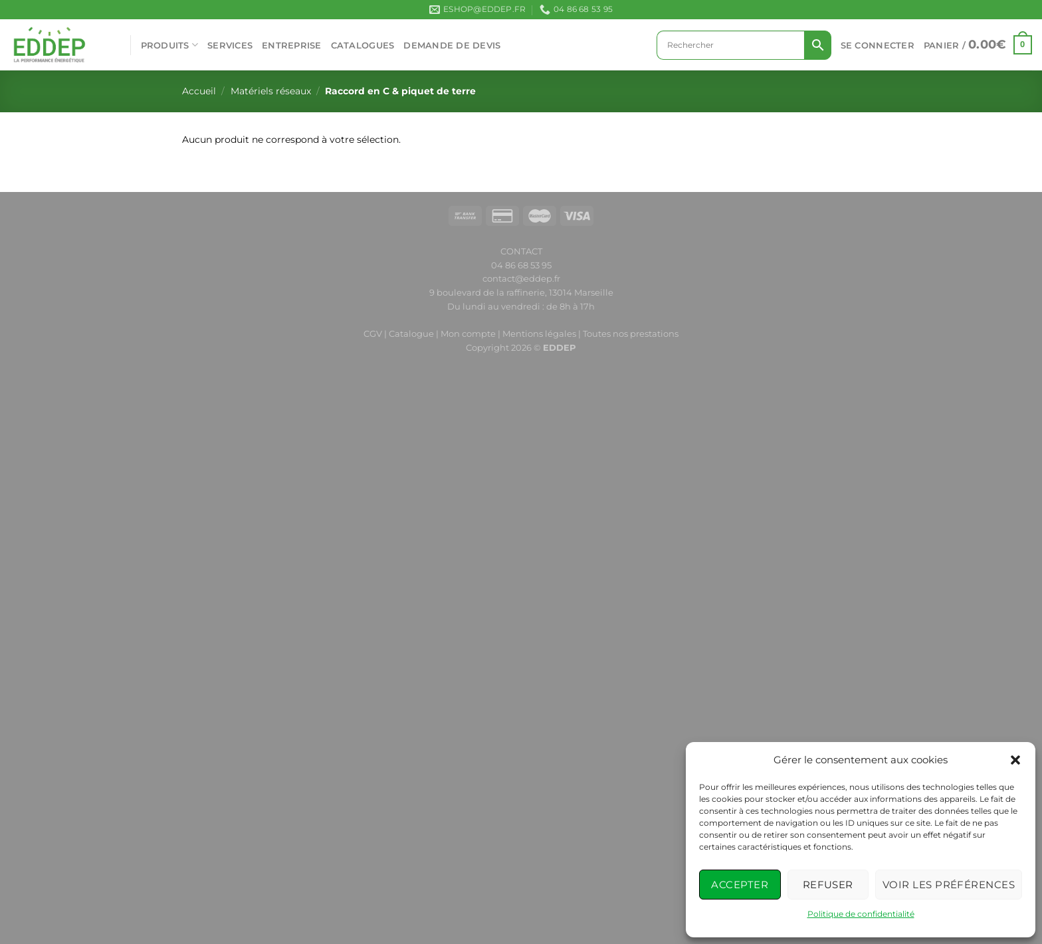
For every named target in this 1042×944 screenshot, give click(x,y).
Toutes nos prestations (630, 333)
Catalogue (411, 333)
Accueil (199, 91)
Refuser (828, 884)
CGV (373, 333)
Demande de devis (451, 45)
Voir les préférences (949, 884)
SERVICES (230, 45)
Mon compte (469, 333)
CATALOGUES (363, 45)
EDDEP (559, 347)
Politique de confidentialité (860, 914)
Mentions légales (539, 333)
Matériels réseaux (271, 91)
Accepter (739, 884)
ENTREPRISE (292, 45)
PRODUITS (170, 45)
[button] (1015, 760)
